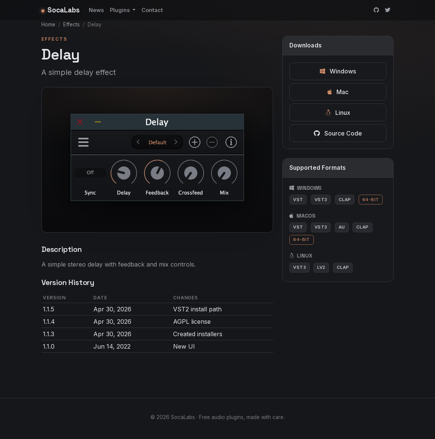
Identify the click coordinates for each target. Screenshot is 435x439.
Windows (338, 71)
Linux (337, 112)
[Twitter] (388, 10)
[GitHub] (376, 10)
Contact (152, 10)
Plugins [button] (120, 10)
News (96, 10)
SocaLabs (60, 10)
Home (48, 24)
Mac (337, 92)
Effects (71, 24)
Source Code (338, 133)
